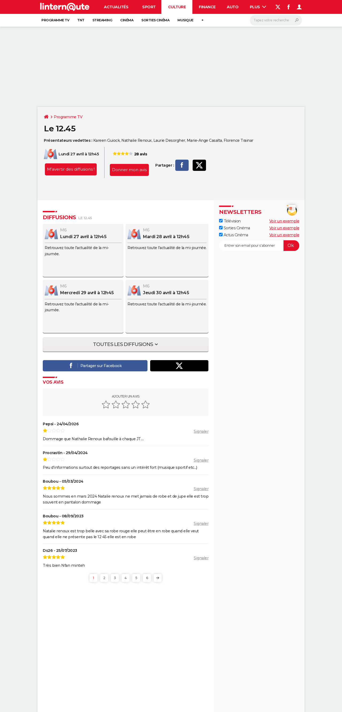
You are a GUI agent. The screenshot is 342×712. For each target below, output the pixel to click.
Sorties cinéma (155, 20)
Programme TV (55, 20)
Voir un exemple (284, 221)
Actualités (116, 7)
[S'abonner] (259, 245)
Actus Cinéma (233, 235)
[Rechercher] (276, 20)
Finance (207, 7)
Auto (232, 7)
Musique (185, 20)
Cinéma (126, 20)
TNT (80, 20)
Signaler (201, 431)
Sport (149, 7)
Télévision (230, 221)
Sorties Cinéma (234, 228)
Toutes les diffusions (123, 344)
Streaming (102, 20)
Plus (258, 7)
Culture (177, 7)
